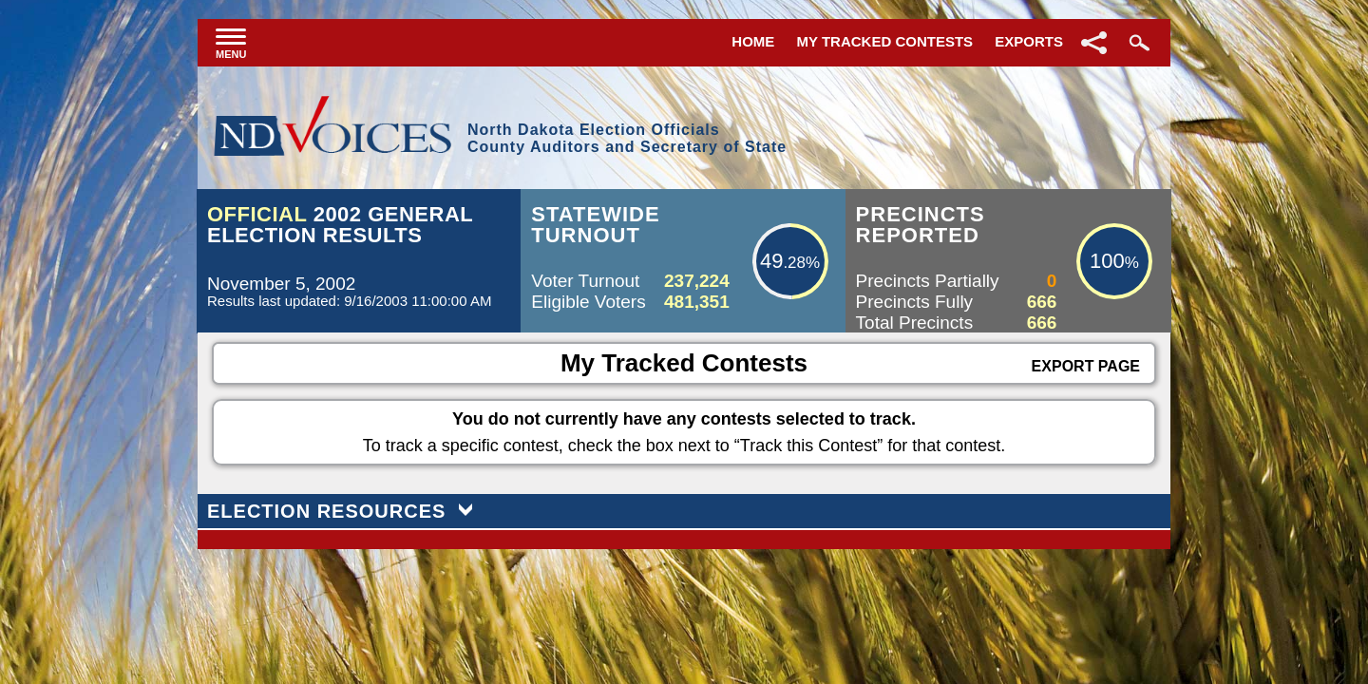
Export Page (1086, 366)
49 (771, 261)
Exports (1029, 41)
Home (753, 41)
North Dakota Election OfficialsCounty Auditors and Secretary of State (627, 138)
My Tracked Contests (885, 41)
